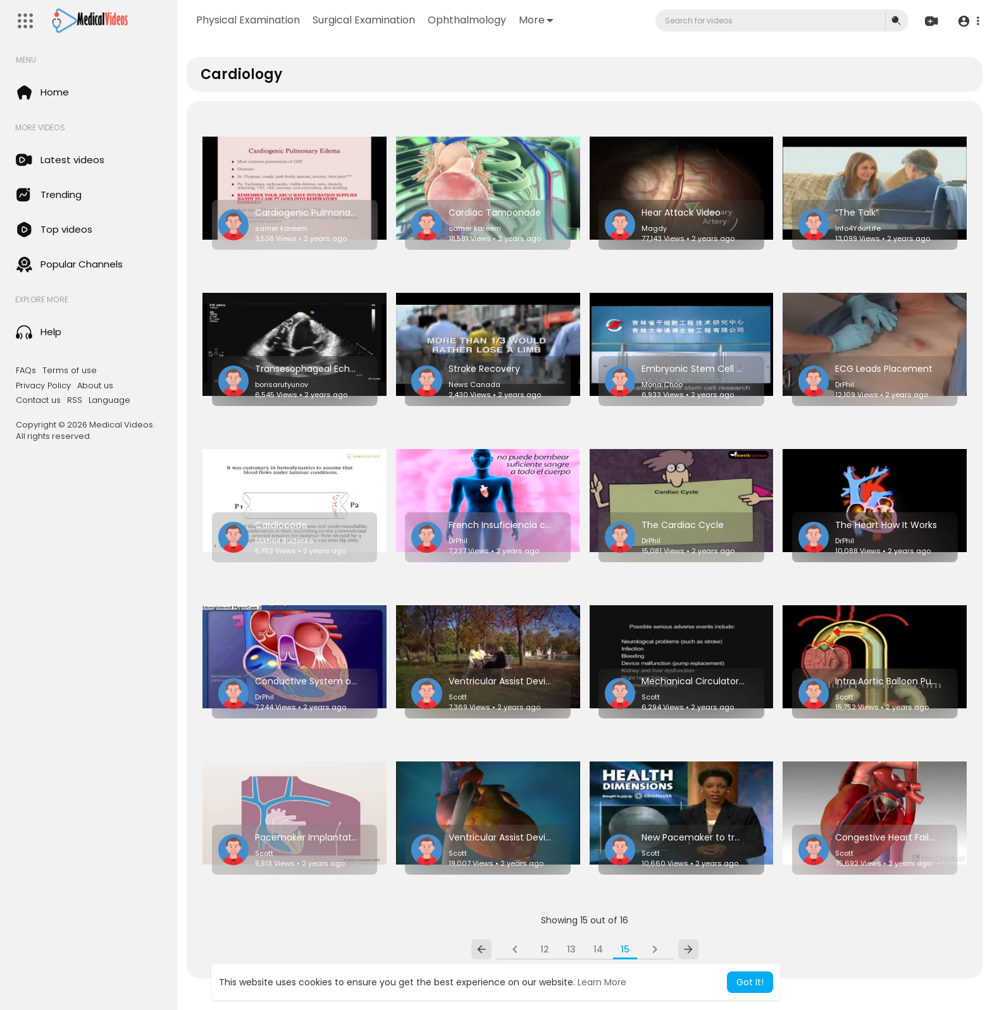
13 (571, 949)
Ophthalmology (467, 20)
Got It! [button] (750, 982)
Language (109, 400)
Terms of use (69, 370)
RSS (74, 400)
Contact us (38, 400)
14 (598, 949)
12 (544, 949)
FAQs (26, 370)
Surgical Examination (364, 20)
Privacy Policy (43, 385)
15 (625, 949)
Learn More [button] (602, 982)
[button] (968, 21)
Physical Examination (248, 20)
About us (95, 385)
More (536, 20)
